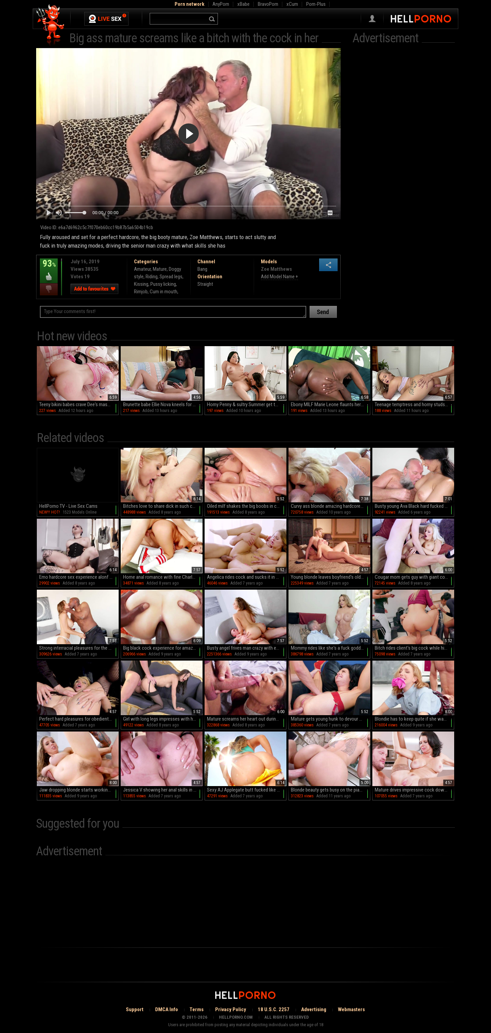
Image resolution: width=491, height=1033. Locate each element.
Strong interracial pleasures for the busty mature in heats (79, 648)
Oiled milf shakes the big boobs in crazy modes (246, 506)
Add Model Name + (279, 277)
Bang (202, 269)
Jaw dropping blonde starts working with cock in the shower (79, 790)
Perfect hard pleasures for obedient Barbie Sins (79, 719)
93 (49, 268)
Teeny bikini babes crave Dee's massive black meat (79, 404)
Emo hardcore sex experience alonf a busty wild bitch (79, 577)
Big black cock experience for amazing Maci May (163, 648)
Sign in (372, 19)
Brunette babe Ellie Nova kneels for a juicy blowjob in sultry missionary (163, 404)
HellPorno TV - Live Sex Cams (68, 506)
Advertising (313, 1009)
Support (135, 1009)
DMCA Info (166, 1009)
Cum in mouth (163, 292)
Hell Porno (50, 25)
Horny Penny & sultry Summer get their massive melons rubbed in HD (246, 404)
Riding (152, 277)
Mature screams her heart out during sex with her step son (246, 719)
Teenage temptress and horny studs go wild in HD (414, 404)
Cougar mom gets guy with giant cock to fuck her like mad (414, 577)
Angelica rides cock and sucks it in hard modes (246, 577)
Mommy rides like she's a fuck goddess (329, 648)
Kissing (141, 284)
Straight (205, 284)
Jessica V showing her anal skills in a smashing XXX (163, 790)
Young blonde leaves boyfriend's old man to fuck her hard (330, 577)
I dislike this (49, 289)
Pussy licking (163, 284)
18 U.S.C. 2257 (273, 1009)
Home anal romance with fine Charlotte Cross (163, 577)
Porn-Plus (316, 4)
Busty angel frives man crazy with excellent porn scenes (246, 648)
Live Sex (106, 19)
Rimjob (141, 292)
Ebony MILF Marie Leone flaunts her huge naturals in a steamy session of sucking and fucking (330, 404)
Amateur (142, 269)
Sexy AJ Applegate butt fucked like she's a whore (246, 790)
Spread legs (171, 277)
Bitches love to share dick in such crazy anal (163, 506)
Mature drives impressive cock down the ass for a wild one (414, 790)
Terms (197, 1009)
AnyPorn (220, 4)
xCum (292, 4)
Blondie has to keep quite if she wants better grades (414, 719)
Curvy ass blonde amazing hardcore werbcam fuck (330, 506)
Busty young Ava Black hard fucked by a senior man (414, 506)
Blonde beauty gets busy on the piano (327, 790)
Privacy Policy (230, 1009)
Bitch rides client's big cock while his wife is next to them (414, 648)
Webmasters (351, 1009)
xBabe (243, 4)
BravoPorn (268, 4)
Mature (160, 269)
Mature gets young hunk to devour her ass (330, 719)
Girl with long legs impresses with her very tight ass (163, 719)
